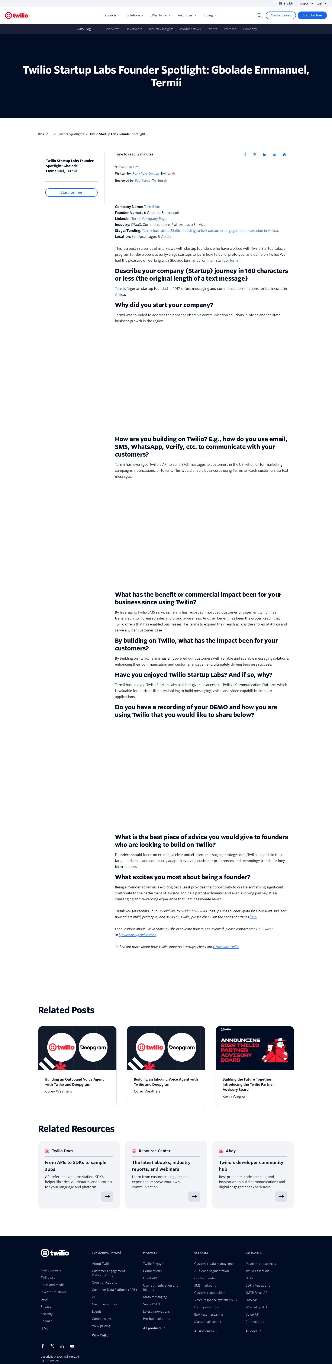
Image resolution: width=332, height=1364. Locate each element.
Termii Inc (152, 207)
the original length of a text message (191, 278)
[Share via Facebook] (246, 154)
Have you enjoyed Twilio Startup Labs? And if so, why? (194, 674)
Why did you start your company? (164, 305)
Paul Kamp (143, 180)
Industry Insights (161, 29)
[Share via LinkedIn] (266, 154)
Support (306, 3)
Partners (230, 29)
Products (111, 15)
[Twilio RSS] (286, 154)
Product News (190, 29)
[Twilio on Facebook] (44, 1346)
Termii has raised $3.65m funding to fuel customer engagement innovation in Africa (210, 231)
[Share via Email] (276, 154)
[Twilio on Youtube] (73, 1346)
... (51, 134)
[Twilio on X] (54, 1346)
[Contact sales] (281, 15)
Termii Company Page (149, 219)
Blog (41, 134)
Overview (112, 29)
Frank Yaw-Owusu (145, 173)
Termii (234, 260)
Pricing (209, 15)
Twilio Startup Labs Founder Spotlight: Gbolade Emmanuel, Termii (70, 166)
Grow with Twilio (226, 947)
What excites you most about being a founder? (183, 877)
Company (250, 29)
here (253, 917)
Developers (134, 29)
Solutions (135, 15)
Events (212, 29)
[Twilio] (16, 15)
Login (322, 3)
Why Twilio (161, 15)
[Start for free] (312, 15)
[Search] (259, 15)
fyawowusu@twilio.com (137, 935)
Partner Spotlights (71, 134)
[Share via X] (256, 154)
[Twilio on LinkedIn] (63, 1346)
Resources (186, 15)
